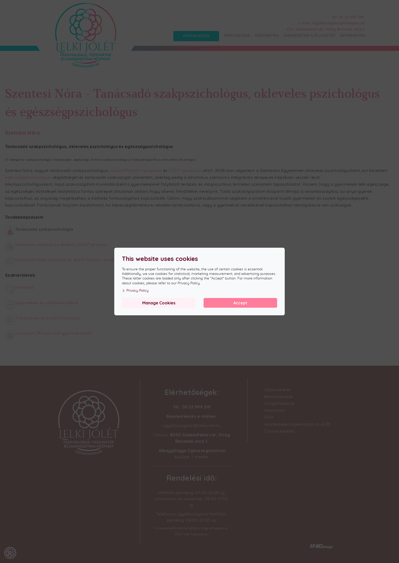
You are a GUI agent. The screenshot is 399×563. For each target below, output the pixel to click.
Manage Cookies (158, 302)
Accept (240, 302)
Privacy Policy (135, 290)
